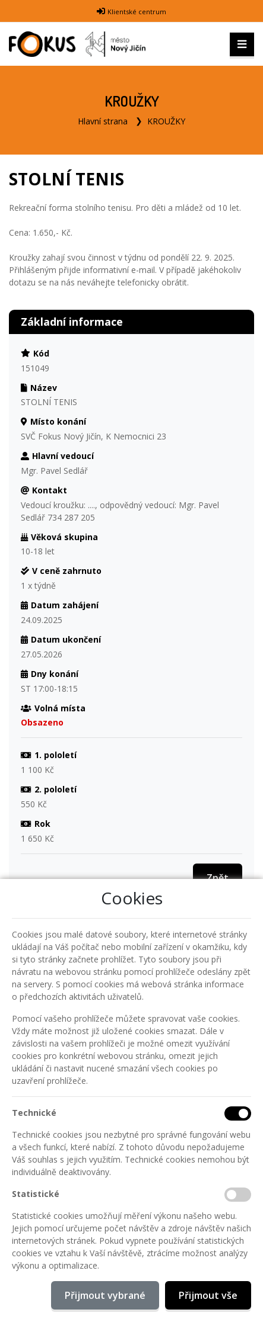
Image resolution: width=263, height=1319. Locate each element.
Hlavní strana (103, 121)
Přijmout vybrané (105, 1295)
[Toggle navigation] (242, 44)
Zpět (218, 877)
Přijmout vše (208, 1295)
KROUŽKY (166, 121)
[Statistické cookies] (237, 1195)
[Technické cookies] (237, 1113)
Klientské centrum (136, 11)
